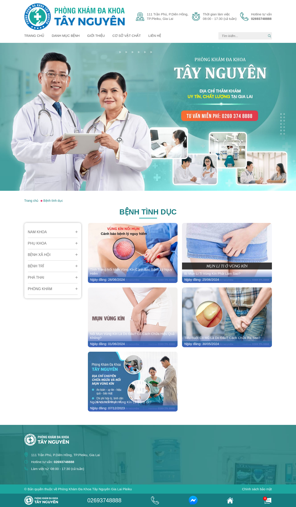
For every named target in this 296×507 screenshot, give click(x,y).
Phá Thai (36, 277)
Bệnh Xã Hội (39, 255)
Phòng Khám (40, 289)
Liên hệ (154, 35)
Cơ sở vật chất (126, 35)
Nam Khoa (37, 232)
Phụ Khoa (37, 243)
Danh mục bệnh (66, 35)
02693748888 (104, 500)
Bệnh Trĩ (36, 266)
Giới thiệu (96, 35)
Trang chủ (34, 35)
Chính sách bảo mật (257, 489)
